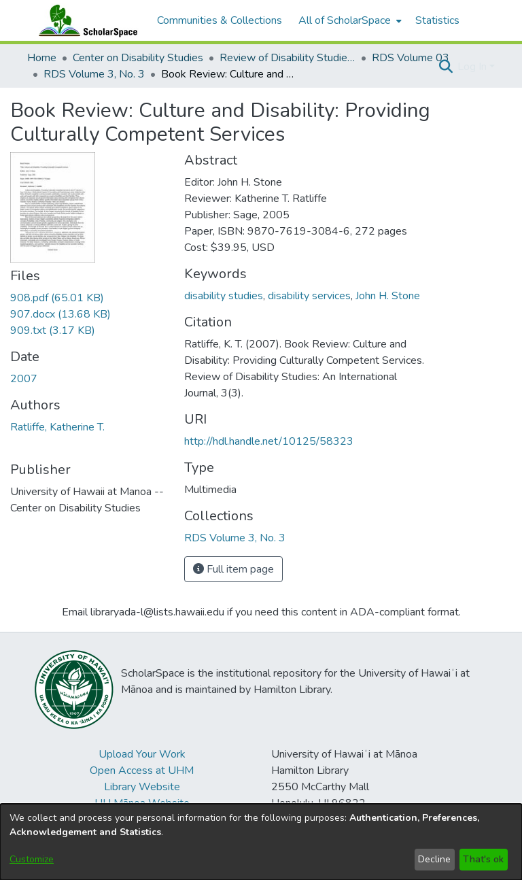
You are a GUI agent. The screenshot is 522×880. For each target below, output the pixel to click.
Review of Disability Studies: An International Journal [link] (287, 57)
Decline (434, 859)
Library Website (142, 786)
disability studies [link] (223, 295)
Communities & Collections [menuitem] (219, 20)
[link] (57, 297)
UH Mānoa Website (142, 803)
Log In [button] (473, 66)
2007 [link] (23, 378)
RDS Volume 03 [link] (410, 57)
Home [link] (41, 57)
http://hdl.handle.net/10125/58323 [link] (268, 441)
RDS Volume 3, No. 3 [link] (94, 74)
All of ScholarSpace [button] (344, 20)
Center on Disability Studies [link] (138, 57)
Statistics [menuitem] (437, 20)
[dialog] (261, 842)
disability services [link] (309, 295)
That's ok (483, 859)
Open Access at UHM (142, 770)
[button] (445, 66)
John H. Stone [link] (387, 295)
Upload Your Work (142, 754)
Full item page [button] (233, 569)
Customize (32, 859)
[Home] (85, 20)
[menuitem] (349, 20)
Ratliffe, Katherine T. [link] (57, 427)
